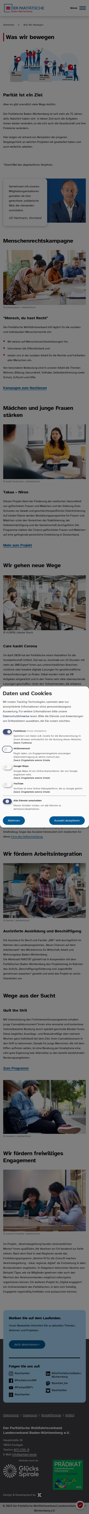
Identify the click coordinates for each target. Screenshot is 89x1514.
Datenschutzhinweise (16, 716)
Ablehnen (14, 820)
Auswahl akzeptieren (67, 820)
